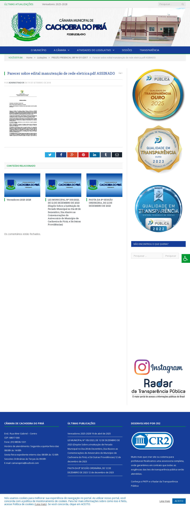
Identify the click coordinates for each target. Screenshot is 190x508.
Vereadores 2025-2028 (54, 4)
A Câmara (60, 50)
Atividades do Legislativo (94, 50)
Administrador (16, 82)
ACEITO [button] (179, 501)
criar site (151, 456)
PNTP (145, 481)
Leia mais (40, 504)
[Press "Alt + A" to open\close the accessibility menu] (186, 258)
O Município (38, 50)
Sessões (127, 50)
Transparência (149, 50)
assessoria (167, 460)
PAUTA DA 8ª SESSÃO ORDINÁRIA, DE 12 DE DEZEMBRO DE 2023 (101, 202)
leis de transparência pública (162, 469)
